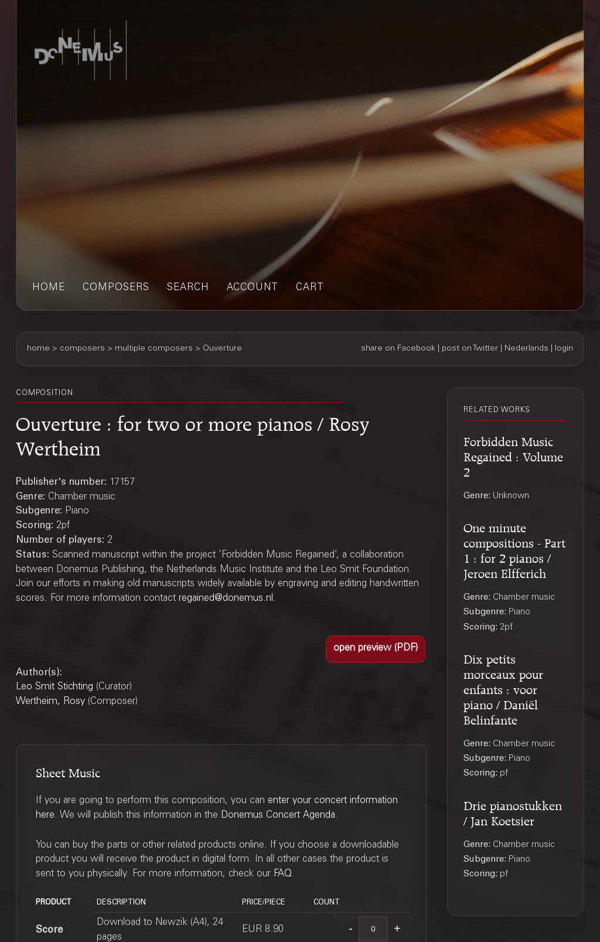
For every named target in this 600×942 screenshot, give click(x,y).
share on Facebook (398, 349)
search (188, 288)
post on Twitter (470, 349)
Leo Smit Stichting (54, 687)
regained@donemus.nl (226, 599)
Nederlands (526, 349)
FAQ (283, 874)
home (48, 288)
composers (116, 288)
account (252, 288)
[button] (375, 648)
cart (310, 288)
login (564, 349)
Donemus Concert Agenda (278, 816)
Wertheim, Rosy (50, 702)
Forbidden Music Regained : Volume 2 (513, 455)
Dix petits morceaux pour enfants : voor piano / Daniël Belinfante (503, 688)
